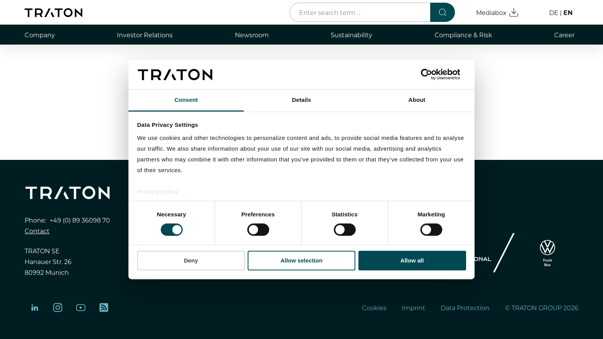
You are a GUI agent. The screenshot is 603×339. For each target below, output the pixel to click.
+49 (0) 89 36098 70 (80, 220)
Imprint (413, 307)
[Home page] (53, 13)
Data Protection (465, 307)
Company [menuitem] (40, 34)
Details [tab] (301, 99)
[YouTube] (80, 307)
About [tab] (416, 99)
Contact (37, 230)
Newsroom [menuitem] (252, 34)
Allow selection (301, 260)
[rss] (103, 307)
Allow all (412, 260)
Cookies (374, 307)
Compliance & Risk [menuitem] (463, 34)
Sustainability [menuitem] (351, 34)
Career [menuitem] (564, 34)
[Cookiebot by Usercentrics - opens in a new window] (432, 74)
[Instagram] (57, 307)
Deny (191, 260)
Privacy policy (158, 191)
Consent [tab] (186, 99)
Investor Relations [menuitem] (145, 34)
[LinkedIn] (34, 307)
